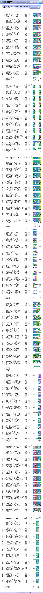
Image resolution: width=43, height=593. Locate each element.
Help (27, 2)
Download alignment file (34, 7)
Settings (23, 2)
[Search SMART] (40, 1)
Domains (17, 2)
